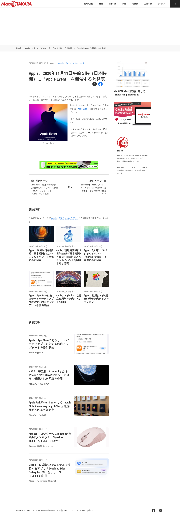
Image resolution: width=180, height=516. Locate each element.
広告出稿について (67, 510)
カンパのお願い (86, 510)
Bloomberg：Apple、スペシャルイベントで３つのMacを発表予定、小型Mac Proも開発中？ (93, 187)
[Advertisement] (90, 26)
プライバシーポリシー (45, 510)
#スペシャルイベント (75, 63)
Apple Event (82, 109)
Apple (27, 48)
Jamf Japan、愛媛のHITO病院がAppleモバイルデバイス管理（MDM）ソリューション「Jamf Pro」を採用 (44, 187)
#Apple (61, 63)
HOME (18, 48)
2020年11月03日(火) (37, 63)
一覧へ (69, 187)
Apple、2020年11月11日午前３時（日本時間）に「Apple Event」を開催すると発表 (70, 48)
